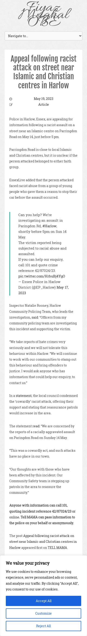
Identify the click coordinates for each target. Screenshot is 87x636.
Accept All (44, 601)
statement (24, 395)
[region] (43, 595)
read (35, 426)
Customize (43, 613)
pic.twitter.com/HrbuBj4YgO (41, 276)
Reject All (43, 626)
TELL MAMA (57, 547)
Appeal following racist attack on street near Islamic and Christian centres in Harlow (44, 72)
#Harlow (49, 226)
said (35, 317)
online (14, 517)
